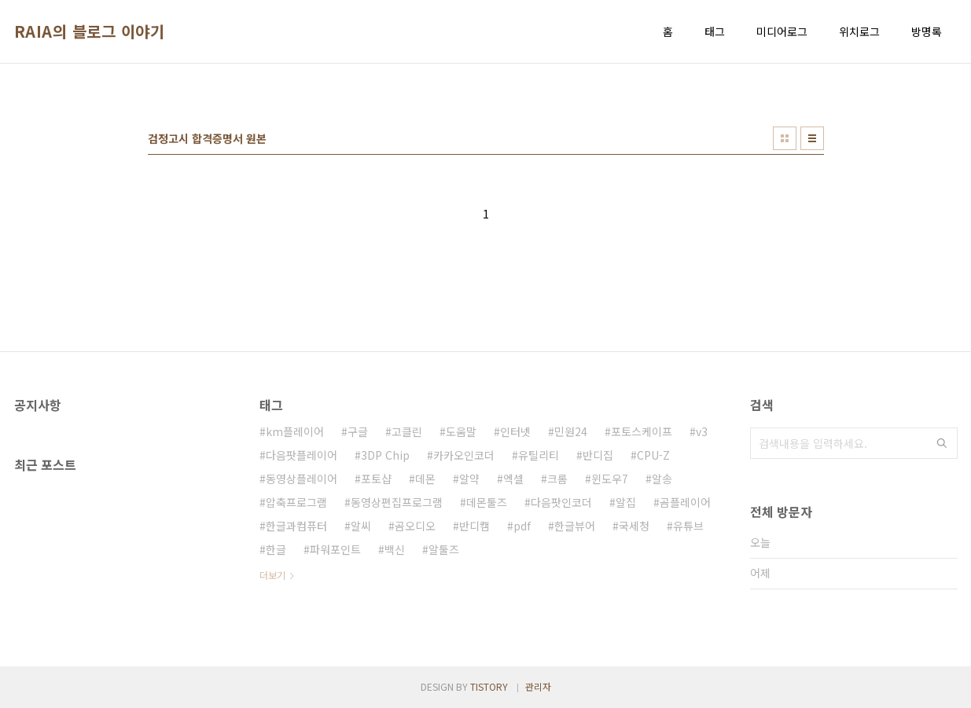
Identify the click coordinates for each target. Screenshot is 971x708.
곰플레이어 (685, 502)
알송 (662, 478)
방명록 (926, 31)
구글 (358, 431)
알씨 (361, 526)
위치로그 (859, 31)
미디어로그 (781, 31)
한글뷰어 (574, 526)
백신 (394, 549)
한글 (276, 549)
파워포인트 (335, 549)
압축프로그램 (296, 502)
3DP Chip (385, 455)
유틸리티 (538, 455)
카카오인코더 (464, 455)
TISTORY (489, 686)
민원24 (570, 431)
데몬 (425, 478)
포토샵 (376, 478)
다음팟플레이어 (301, 455)
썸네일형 (784, 138)
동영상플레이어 (301, 478)
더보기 (272, 574)
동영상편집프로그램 (397, 502)
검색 (942, 443)
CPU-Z (653, 455)
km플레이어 (295, 431)
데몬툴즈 (486, 502)
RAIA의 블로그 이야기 (89, 31)
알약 (469, 478)
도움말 (461, 431)
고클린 (407, 431)
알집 (626, 502)
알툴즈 (443, 549)
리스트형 (812, 138)
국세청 (634, 526)
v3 (702, 431)
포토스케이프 (641, 431)
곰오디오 (415, 526)
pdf (522, 526)
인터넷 (515, 431)
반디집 (598, 455)
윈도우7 (609, 478)
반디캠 (474, 526)
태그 (714, 31)
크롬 (557, 478)
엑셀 (513, 478)
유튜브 (688, 526)
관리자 (538, 686)
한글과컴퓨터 (296, 526)
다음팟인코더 (561, 502)
